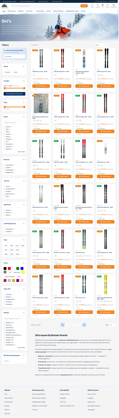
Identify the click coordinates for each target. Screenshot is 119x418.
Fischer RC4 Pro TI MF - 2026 (40, 252)
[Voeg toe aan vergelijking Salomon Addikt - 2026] (54, 179)
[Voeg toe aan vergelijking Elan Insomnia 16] (76, 315)
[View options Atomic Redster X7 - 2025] (105, 267)
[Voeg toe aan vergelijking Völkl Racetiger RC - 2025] (54, 134)
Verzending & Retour (38, 394)
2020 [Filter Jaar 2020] (22, 246)
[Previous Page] (62, 325)
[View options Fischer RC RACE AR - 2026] (105, 222)
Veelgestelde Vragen (72, 11)
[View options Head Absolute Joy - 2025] (41, 222)
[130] (80, 256)
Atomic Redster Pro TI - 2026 (83, 162)
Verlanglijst (91, 410)
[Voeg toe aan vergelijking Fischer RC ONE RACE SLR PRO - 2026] (97, 315)
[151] (34, 75)
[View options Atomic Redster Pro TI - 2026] (84, 176)
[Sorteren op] (100, 45)
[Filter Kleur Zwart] (5, 268)
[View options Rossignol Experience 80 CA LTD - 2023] (84, 222)
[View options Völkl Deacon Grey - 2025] (41, 86)
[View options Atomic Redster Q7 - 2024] (41, 312)
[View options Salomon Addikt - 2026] (62, 176)
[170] (111, 301)
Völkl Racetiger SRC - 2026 (83, 117)
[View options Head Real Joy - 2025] (105, 176)
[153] (77, 120)
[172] (55, 75)
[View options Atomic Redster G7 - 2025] (62, 312)
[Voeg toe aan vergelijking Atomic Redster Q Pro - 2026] (97, 134)
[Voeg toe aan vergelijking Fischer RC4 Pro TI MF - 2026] (33, 270)
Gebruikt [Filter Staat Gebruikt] (7, 72)
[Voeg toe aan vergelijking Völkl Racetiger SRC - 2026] (76, 134)
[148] (101, 165)
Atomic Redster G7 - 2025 (61, 297)
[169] (101, 256)
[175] (37, 165)
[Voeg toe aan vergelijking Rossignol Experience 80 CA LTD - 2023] (76, 225)
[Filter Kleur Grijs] (5, 272)
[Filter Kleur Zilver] (9, 280)
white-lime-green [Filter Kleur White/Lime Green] (10, 276)
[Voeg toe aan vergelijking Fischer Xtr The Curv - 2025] (54, 270)
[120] (77, 256)
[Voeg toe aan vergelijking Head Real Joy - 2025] (97, 179)
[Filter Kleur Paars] (17, 280)
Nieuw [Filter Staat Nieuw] (15, 72)
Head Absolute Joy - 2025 (40, 207)
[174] (104, 211)
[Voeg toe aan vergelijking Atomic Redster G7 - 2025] (54, 315)
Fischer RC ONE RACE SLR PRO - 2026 (104, 298)
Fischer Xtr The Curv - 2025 (62, 252)
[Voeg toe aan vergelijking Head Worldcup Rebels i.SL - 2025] (33, 134)
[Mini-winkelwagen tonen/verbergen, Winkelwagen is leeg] (113, 6)
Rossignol (57, 205)
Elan (76, 250)
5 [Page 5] (80, 325)
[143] (98, 165)
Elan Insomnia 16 (80, 297)
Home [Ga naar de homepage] (5, 16)
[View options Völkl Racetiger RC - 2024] (62, 86)
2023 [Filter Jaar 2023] (17, 250)
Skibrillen (7, 414)
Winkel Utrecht (65, 394)
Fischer (99, 205)
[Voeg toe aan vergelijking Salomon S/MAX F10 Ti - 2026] (33, 179)
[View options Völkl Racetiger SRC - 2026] (84, 131)
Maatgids (63, 398)
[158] (80, 120)
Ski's (3, 11)
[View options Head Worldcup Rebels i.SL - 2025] (41, 131)
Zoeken (84, 6)
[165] (77, 75)
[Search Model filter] (14, 318)
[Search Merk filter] (14, 122)
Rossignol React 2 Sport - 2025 (61, 208)
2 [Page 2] (69, 325)
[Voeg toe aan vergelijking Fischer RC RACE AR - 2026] (97, 225)
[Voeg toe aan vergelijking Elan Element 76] (76, 270)
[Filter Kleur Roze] (22, 280)
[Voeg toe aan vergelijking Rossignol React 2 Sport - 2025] (54, 225)
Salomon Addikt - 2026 (61, 162)
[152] (34, 301)
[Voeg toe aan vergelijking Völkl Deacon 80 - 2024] (97, 89)
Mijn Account (92, 394)
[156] (77, 165)
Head (76, 69)
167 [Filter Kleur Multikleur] (10, 272)
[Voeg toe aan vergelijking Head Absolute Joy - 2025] (33, 225)
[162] (98, 75)
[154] (55, 211)
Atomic (99, 115)
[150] (55, 256)
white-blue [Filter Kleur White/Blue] (17, 272)
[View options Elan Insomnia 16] (84, 312)
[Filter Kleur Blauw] (22, 268)
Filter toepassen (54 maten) (14, 94)
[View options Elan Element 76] (84, 267)
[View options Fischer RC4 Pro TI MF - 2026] (41, 267)
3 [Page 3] (73, 325)
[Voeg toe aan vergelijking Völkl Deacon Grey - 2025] (33, 89)
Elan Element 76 (80, 252)
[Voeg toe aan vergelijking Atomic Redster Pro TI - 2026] (76, 179)
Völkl (33, 69)
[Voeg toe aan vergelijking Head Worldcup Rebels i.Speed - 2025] (76, 89)
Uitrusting (30, 11)
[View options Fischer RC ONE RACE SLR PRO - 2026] (105, 312)
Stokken (7, 406)
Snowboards (40, 11)
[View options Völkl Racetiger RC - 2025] (62, 131)
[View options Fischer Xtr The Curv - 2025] (62, 267)
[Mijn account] (107, 6)
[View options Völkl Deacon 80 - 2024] (105, 86)
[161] (98, 120)
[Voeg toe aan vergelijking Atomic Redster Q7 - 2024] (33, 315)
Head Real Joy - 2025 (103, 162)
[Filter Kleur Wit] (13, 268)
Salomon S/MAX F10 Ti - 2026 (41, 162)
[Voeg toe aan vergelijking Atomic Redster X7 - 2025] (97, 270)
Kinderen (21, 11)
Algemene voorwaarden (39, 406)
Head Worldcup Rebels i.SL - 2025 (40, 117)
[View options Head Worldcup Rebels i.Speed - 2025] (84, 86)
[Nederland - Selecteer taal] (103, 6)
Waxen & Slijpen (58, 11)
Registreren (91, 402)
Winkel (83, 11)
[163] (55, 165)
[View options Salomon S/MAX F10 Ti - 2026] (41, 176)
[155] (34, 120)
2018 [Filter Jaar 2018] (11, 246)
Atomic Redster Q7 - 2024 (40, 297)
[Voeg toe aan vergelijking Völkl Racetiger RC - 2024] (54, 89)
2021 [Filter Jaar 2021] (6, 250)
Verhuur (48, 11)
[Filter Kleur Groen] (17, 268)
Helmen (7, 410)
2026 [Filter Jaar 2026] (17, 254)
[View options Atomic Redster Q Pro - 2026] (105, 131)
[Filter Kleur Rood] (9, 268)
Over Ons (63, 402)
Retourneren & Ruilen (39, 398)
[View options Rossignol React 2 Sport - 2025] (62, 222)
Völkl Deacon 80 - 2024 (104, 71)
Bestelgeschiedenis (94, 406)
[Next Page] (84, 325)
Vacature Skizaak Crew (67, 406)
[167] (101, 75)
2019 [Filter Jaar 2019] (17, 246)
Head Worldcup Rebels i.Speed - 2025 (82, 72)
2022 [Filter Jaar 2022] (11, 250)
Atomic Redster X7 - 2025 (104, 252)
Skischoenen (12, 11)
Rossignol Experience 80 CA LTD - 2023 (83, 208)
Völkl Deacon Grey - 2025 (39, 71)
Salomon (34, 160)
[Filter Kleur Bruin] (5, 280)
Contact (35, 410)
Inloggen (90, 398)
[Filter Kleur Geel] (23, 272)
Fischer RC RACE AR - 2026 (105, 207)
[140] (83, 256)
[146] (77, 301)
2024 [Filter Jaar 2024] (6, 254)
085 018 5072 (112, 1)
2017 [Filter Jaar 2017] (6, 246)
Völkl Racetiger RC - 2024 (61, 71)
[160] (37, 120)
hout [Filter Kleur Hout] (19, 276)
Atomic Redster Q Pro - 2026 (105, 117)
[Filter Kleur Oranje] (13, 280)
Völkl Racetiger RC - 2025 (61, 117)
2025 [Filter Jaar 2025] (11, 254)
